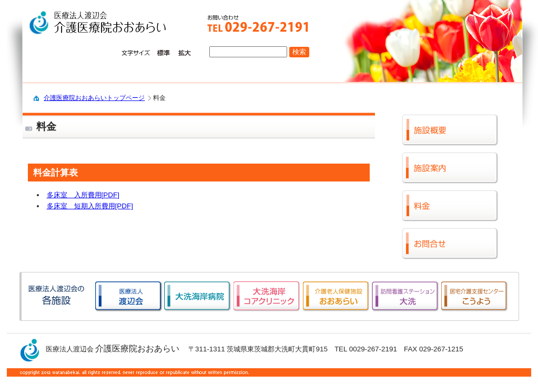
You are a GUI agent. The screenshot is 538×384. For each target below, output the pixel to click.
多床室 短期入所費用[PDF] (90, 206)
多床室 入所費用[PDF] (83, 195)
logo (102, 23)
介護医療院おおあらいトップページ (94, 98)
